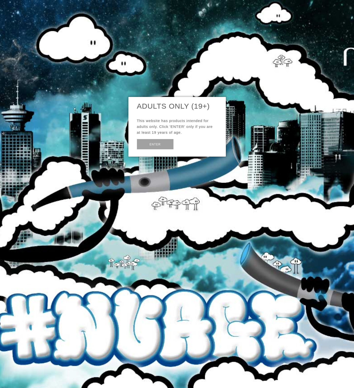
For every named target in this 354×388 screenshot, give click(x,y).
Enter (155, 144)
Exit (185, 144)
